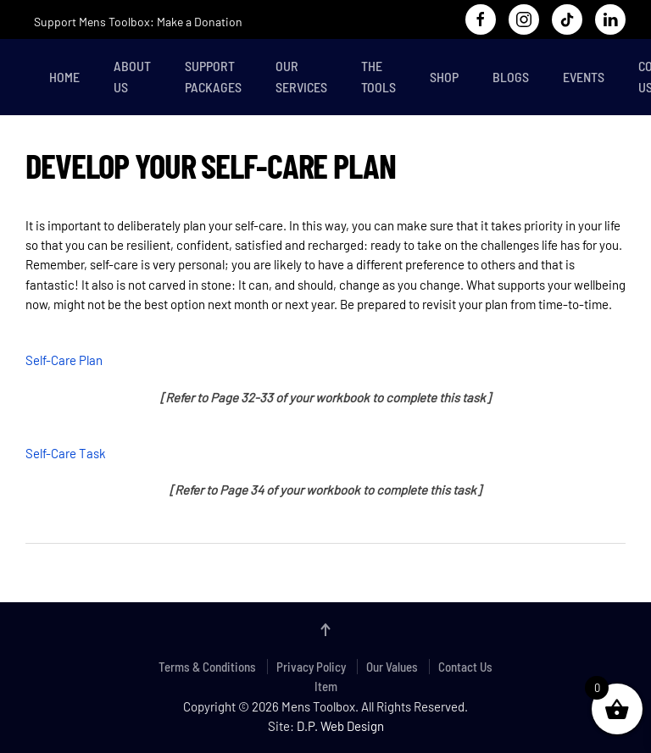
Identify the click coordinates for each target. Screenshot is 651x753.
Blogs (510, 77)
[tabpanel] (325, 358)
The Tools (378, 76)
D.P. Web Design (340, 726)
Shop (444, 77)
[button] (325, 629)
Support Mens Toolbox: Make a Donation (138, 21)
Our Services (301, 76)
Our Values (392, 666)
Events (583, 77)
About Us (132, 76)
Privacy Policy (311, 666)
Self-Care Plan (64, 360)
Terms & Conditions (207, 666)
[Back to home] (28, 77)
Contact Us (465, 666)
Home (64, 77)
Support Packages (213, 76)
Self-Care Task (65, 453)
